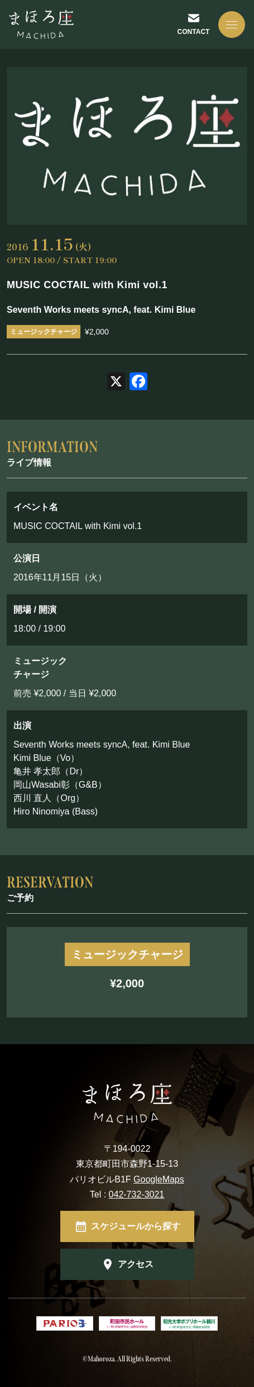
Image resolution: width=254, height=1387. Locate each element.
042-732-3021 (137, 1194)
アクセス (136, 1264)
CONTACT (194, 32)
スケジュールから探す (135, 1226)
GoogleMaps (158, 1179)
